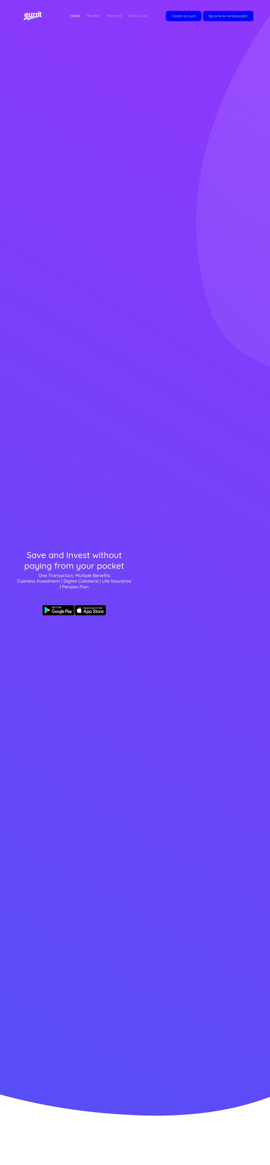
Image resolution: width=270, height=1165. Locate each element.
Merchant (114, 16)
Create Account (183, 16)
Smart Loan (138, 16)
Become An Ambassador (228, 16)
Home (75, 16)
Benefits (93, 16)
